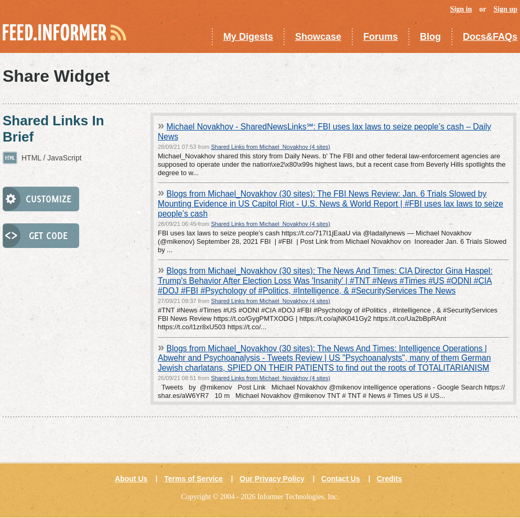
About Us (131, 478)
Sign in (461, 9)
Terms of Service (193, 478)
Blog (430, 36)
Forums (380, 36)
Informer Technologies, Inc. (298, 497)
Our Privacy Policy (272, 478)
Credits (389, 478)
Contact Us (340, 478)
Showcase (318, 36)
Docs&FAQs (490, 36)
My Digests (248, 36)
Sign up (505, 9)
